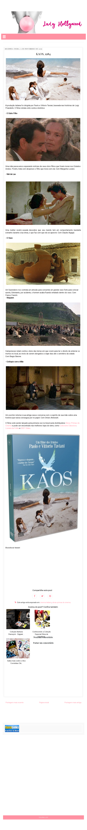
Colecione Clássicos (68, 426)
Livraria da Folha (12, 428)
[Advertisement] (18, 3)
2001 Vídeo (25, 428)
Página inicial (44, 702)
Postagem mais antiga (73, 702)
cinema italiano (46, 602)
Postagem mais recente (15, 702)
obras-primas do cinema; (61, 602)
